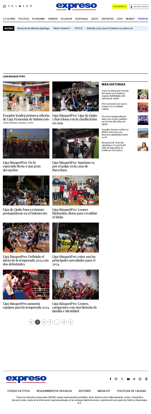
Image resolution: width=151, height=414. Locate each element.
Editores (85, 391)
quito (95, 18)
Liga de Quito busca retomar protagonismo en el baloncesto (25, 211)
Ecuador (66, 18)
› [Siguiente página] (70, 322)
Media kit (104, 391)
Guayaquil (81, 18)
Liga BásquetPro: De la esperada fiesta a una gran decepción (22, 166)
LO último (9, 18)
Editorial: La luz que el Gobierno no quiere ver (110, 28)
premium (143, 18)
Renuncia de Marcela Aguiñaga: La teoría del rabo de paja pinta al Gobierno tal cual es (114, 146)
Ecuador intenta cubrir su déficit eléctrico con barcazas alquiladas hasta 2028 (115, 133)
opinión (53, 18)
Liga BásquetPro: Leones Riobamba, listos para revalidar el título (74, 213)
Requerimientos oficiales (54, 391)
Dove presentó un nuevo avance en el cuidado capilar (114, 106)
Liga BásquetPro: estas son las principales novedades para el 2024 (74, 260)
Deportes (108, 18)
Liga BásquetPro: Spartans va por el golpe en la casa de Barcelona (73, 166)
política (23, 18)
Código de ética (18, 391)
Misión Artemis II (61, 28)
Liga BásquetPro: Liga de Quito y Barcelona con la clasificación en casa (74, 119)
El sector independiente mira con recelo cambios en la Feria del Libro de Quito (114, 120)
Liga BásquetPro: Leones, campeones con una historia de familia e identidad (74, 307)
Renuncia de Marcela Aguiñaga (33, 28)
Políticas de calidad (131, 391)
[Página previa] (31, 322)
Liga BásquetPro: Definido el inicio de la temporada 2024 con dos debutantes (26, 260)
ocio (120, 18)
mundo (130, 18)
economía (38, 18)
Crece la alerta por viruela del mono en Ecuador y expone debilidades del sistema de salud (115, 94)
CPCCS (79, 28)
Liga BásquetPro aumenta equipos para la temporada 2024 (26, 305)
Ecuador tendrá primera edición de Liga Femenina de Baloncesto (26, 117)
